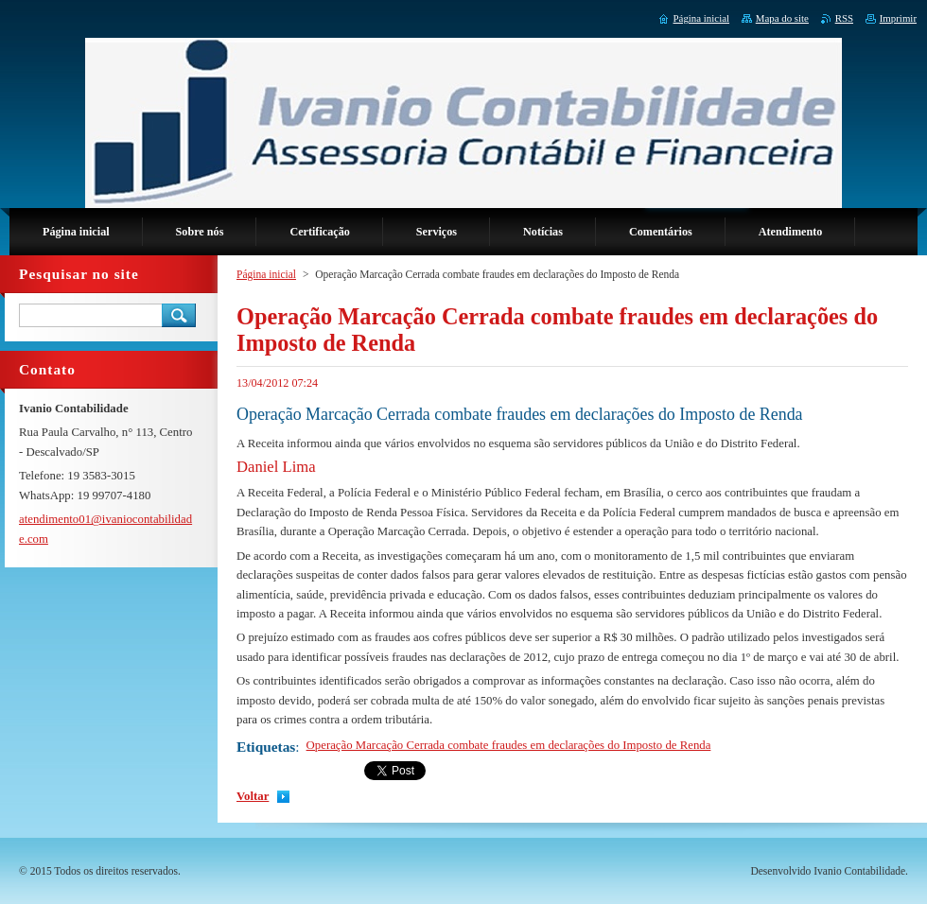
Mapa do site (782, 18)
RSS (844, 18)
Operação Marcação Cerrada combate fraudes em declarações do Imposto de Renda (508, 745)
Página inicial (266, 274)
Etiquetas (265, 747)
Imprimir (898, 18)
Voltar (252, 796)
